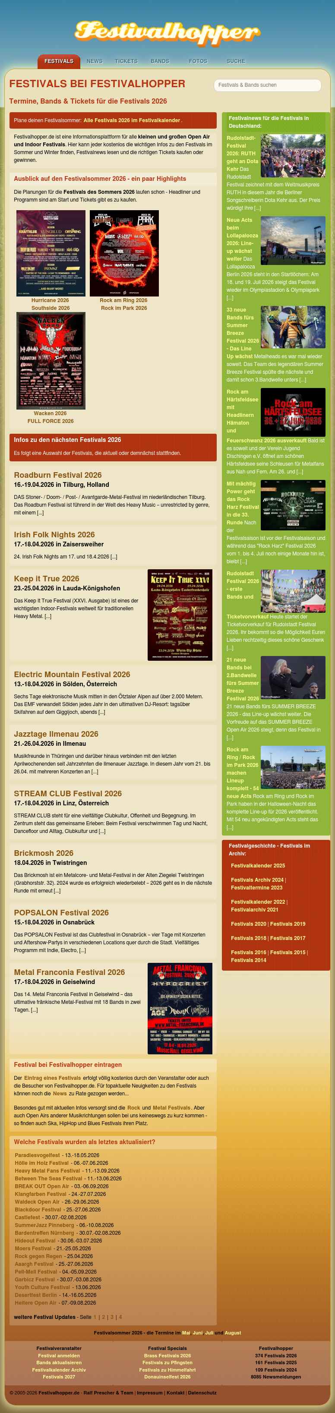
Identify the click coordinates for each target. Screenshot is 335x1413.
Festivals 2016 (248, 952)
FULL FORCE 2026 (51, 421)
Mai (186, 1333)
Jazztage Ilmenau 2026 (56, 734)
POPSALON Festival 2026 (61, 913)
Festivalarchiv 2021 (255, 909)
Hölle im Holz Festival (42, 1163)
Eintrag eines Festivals (52, 1078)
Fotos (198, 61)
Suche (236, 61)
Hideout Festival (35, 1240)
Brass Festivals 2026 (167, 1355)
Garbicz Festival (35, 1279)
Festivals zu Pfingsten (167, 1362)
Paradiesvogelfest (37, 1155)
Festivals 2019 (288, 924)
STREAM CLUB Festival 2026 (68, 794)
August (233, 1333)
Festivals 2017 (288, 938)
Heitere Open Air (35, 1303)
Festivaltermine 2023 (256, 887)
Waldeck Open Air (37, 1202)
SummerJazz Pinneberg (44, 1225)
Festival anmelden (59, 1355)
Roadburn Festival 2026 (58, 475)
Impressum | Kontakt (160, 1393)
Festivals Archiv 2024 (257, 880)
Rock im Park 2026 (124, 308)
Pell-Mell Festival (36, 1271)
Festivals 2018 (248, 938)
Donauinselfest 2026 (167, 1377)
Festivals (58, 61)
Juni (198, 1333)
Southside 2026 (51, 308)
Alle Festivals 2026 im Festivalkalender (132, 120)
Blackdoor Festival (38, 1209)
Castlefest (27, 1217)
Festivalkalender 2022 (258, 902)
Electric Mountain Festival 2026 (72, 675)
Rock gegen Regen (38, 1256)
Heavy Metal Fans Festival (47, 1170)
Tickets (126, 61)
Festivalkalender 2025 (258, 865)
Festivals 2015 (288, 952)
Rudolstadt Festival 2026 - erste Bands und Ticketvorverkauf (248, 595)
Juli (209, 1333)
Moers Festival (33, 1248)
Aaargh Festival (34, 1264)
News (95, 61)
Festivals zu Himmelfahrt (167, 1370)
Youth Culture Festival (42, 1287)
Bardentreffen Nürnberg (44, 1233)
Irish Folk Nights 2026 (54, 535)
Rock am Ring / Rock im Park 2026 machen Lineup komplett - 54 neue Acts (243, 773)
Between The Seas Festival (48, 1178)
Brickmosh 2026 (43, 854)
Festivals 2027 (59, 1377)
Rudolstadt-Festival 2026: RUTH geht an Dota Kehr (242, 154)
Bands (160, 61)
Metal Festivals (171, 1107)
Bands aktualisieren (59, 1362)
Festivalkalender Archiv (58, 1370)
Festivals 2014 (248, 960)
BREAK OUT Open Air (42, 1186)
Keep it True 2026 (46, 579)
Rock (133, 1107)
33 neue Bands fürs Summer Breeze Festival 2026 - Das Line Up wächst (243, 333)
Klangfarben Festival (40, 1194)
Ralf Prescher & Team (108, 1393)
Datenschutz (202, 1393)
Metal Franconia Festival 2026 (69, 973)
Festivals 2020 (248, 924)
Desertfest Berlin (36, 1295)
